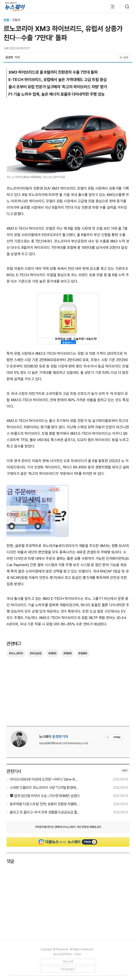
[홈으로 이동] (15, 6)
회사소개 (68, 961)
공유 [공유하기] (124, 57)
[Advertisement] (68, 691)
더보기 (125, 770)
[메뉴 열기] (112, 6)
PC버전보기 (68, 969)
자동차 (16, 20)
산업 (6, 20)
